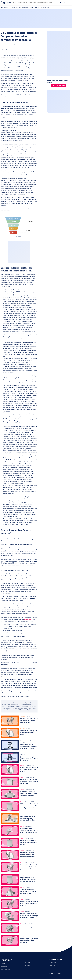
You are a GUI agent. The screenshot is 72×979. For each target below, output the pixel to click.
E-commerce (12, 7)
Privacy (3, 963)
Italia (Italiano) (59, 973)
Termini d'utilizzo (5, 969)
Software (27, 965)
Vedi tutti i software (59, 85)
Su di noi (27, 962)
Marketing (6, 7)
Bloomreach (27, 619)
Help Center (52, 965)
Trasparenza (4, 966)
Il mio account (52, 962)
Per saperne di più (25, 710)
